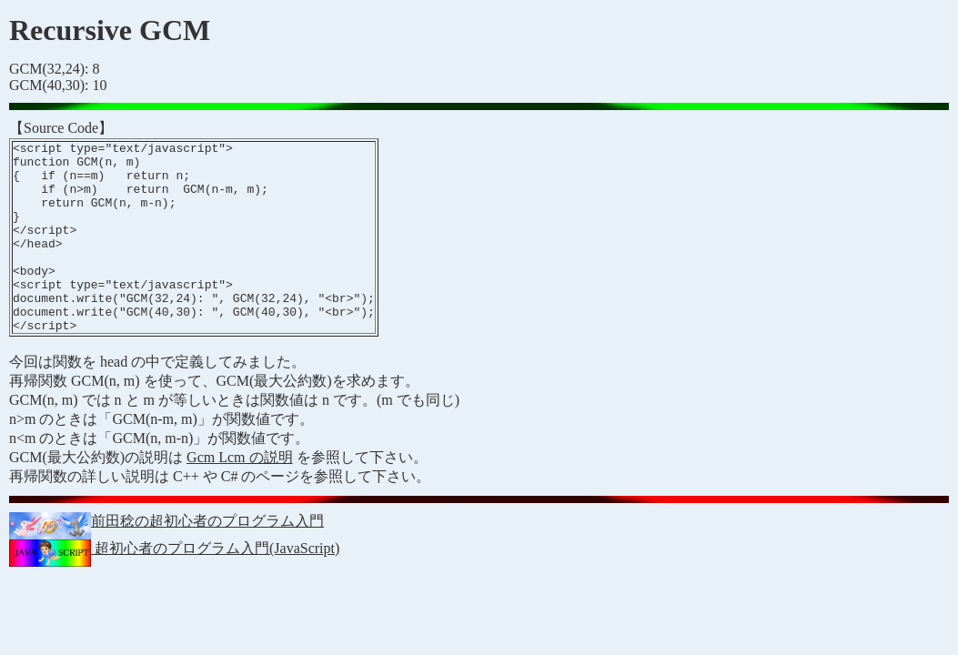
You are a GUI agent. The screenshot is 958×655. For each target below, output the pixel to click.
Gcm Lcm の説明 (239, 495)
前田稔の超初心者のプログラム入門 (166, 559)
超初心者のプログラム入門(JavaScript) (174, 586)
